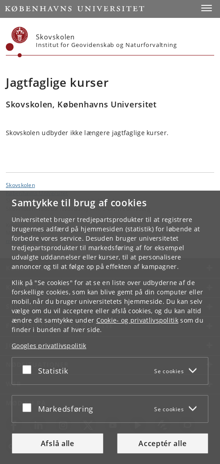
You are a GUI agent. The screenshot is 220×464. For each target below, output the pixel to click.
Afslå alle (57, 443)
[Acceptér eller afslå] (29, 369)
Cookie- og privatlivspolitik (137, 320)
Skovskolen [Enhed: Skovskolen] (20, 184)
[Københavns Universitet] (17, 42)
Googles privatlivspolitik (49, 345)
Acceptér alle (162, 443)
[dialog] (110, 327)
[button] (207, 8)
